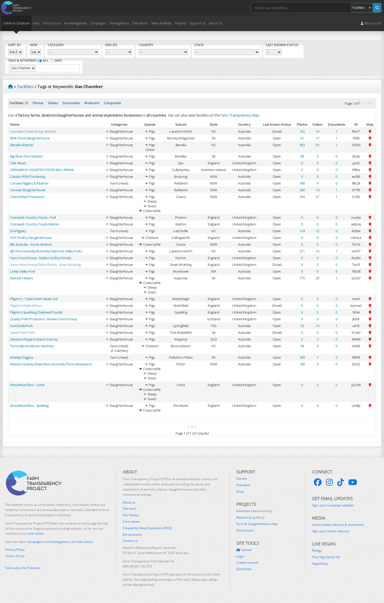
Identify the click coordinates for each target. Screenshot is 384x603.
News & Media (161, 23)
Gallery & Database (16, 23)
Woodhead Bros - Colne (27, 384)
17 (317, 138)
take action (85, 542)
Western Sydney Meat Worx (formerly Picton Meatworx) (51, 364)
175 (302, 278)
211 (302, 251)
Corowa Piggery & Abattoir (29, 183)
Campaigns (98, 23)
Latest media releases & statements (338, 525)
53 (302, 325)
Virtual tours (245, 530)
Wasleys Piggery (21, 357)
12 (317, 231)
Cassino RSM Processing (27, 176)
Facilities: (17, 103)
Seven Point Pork (22, 332)
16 (317, 131)
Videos (53, 103)
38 (302, 346)
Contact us (130, 541)
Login (240, 556)
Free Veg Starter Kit (326, 557)
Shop (240, 492)
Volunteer (243, 485)
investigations (59, 542)
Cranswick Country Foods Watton (34, 224)
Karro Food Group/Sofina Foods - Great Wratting (45, 264)
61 (302, 138)
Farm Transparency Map (239, 115)
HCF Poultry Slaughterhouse (31, 237)
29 (317, 278)
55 (317, 145)
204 (302, 196)
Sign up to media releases (330, 531)
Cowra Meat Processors (27, 196)
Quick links (244, 569)
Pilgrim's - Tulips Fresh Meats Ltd (33, 298)
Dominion (254, 511)
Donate (241, 479)
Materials (91, 103)
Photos (38, 103)
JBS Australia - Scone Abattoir (31, 244)
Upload (243, 550)
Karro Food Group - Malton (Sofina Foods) (40, 258)
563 (302, 145)
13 (317, 190)
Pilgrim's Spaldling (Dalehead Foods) (36, 312)
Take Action (140, 23)
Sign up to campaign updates (333, 505)
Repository (250, 517)
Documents (71, 103)
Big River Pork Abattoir (26, 156)
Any (58, 60)
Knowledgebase (75, 23)
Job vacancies (132, 535)
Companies (112, 103)
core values (35, 533)
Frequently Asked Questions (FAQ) (147, 528)
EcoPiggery (18, 231)
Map (36, 23)
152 (302, 131)
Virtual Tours (51, 23)
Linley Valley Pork (22, 271)
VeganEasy (320, 564)
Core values (131, 522)
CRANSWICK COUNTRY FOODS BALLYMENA (42, 169)
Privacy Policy (15, 550)
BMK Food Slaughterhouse (29, 138)
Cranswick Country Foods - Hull (33, 217)
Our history (131, 515)
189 (302, 357)
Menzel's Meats (21, 278)
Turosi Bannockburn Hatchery (32, 346)
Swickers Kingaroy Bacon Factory (34, 339)
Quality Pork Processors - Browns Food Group (43, 319)
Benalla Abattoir (21, 145)
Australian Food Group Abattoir (33, 131)
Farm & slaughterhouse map (257, 524)
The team (129, 509)
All (46, 60)
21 (317, 196)
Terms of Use (15, 556)
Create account (247, 563)
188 (302, 183)
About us (129, 502)
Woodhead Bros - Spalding (29, 405)
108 (302, 364)
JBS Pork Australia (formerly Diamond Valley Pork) (46, 251)
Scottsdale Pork (21, 325)
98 (302, 156)
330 (302, 190)
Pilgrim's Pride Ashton (26, 305)
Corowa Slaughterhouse (27, 190)
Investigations (119, 23)
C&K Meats (18, 163)
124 (302, 231)
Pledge (317, 551)
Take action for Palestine (23, 568)
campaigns (35, 542)
